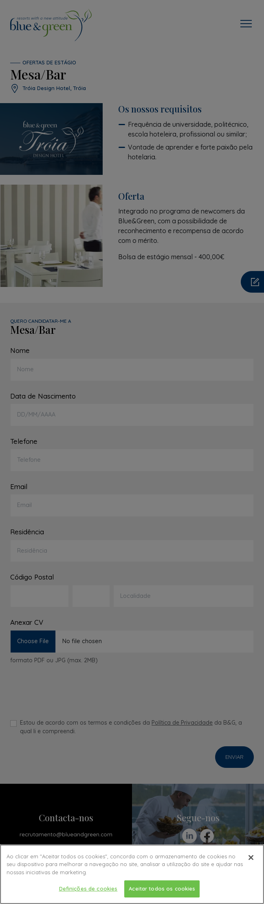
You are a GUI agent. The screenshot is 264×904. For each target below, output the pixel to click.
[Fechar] (251, 858)
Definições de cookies (88, 888)
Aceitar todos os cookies (162, 888)
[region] (132, 874)
